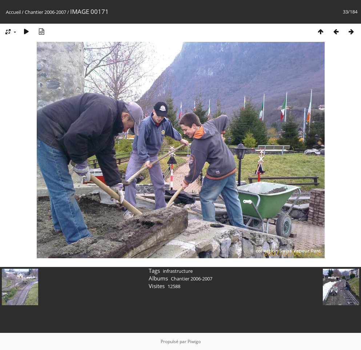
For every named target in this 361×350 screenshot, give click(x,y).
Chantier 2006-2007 (45, 12)
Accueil (13, 12)
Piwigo (194, 341)
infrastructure (178, 271)
